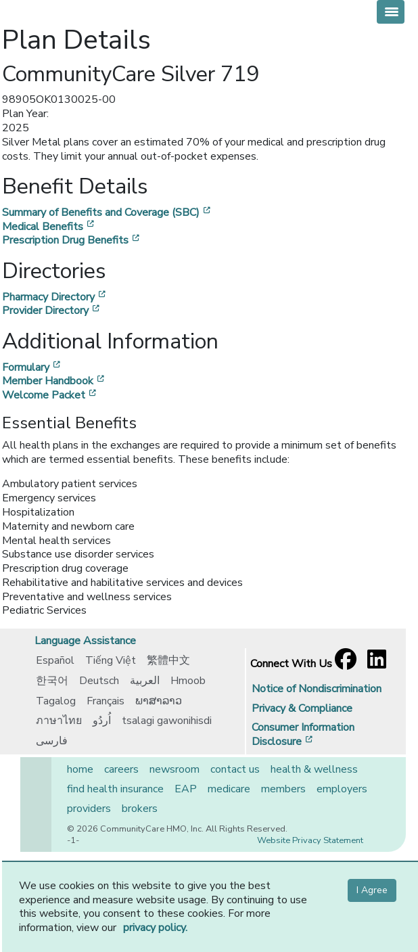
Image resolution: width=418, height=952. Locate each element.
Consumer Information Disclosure (303, 734)
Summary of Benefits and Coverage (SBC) (107, 212)
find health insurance (115, 788)
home (80, 769)
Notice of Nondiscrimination (316, 688)
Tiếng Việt (110, 660)
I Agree (372, 890)
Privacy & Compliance (302, 708)
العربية (145, 680)
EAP (186, 788)
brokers (140, 808)
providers (89, 808)
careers (121, 769)
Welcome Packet (50, 395)
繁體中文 (168, 660)
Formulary (32, 367)
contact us (235, 769)
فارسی (52, 740)
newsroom (174, 769)
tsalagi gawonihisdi (167, 720)
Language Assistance (85, 640)
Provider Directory (52, 310)
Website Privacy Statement (310, 840)
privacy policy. (155, 927)
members (283, 788)
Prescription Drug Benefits (72, 240)
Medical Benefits (49, 226)
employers (342, 788)
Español (55, 660)
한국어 (52, 680)
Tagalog (56, 701)
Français (105, 701)
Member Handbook (54, 380)
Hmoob (188, 680)
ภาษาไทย (59, 720)
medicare (229, 788)
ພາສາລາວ (158, 701)
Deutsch (99, 680)
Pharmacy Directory (55, 297)
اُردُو (102, 720)
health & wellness (314, 769)
